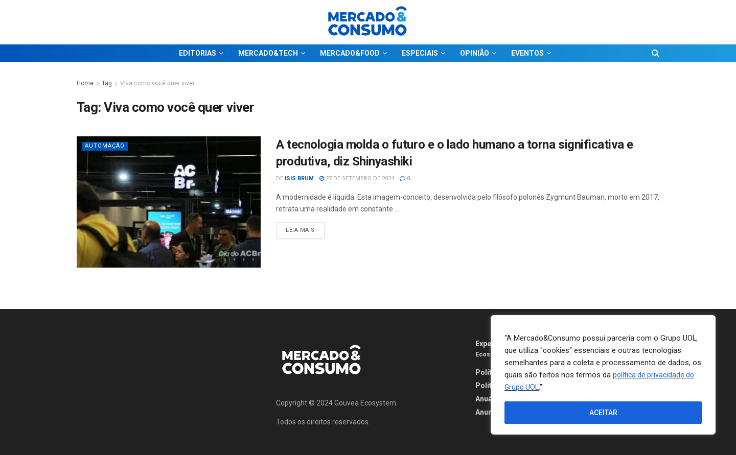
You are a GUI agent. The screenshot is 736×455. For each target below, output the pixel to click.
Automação (105, 145)
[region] (603, 375)
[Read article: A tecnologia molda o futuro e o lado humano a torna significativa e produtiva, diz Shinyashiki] (169, 202)
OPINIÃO (474, 53)
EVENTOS (527, 53)
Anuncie (488, 412)
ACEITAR (603, 413)
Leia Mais (305, 227)
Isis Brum (299, 178)
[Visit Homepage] (368, 22)
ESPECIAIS (420, 53)
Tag (107, 83)
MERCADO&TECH (268, 53)
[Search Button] (655, 53)
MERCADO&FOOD (350, 53)
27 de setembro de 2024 (356, 178)
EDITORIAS (197, 53)
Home (85, 83)
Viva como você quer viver (157, 83)
